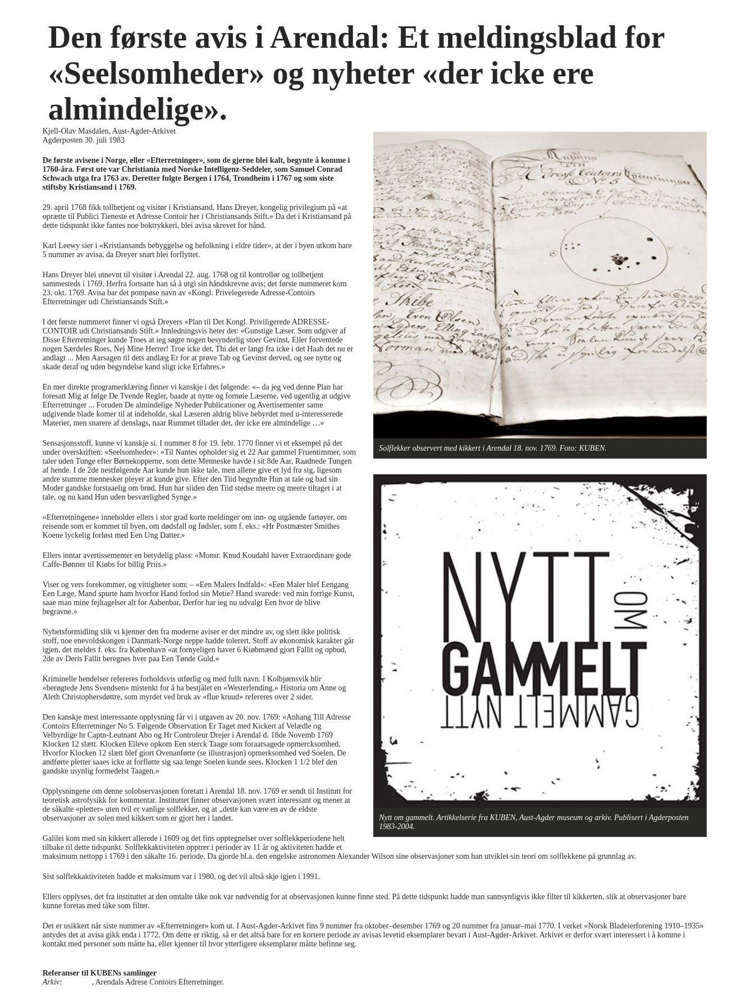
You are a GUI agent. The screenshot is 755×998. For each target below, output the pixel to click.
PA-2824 (77, 982)
